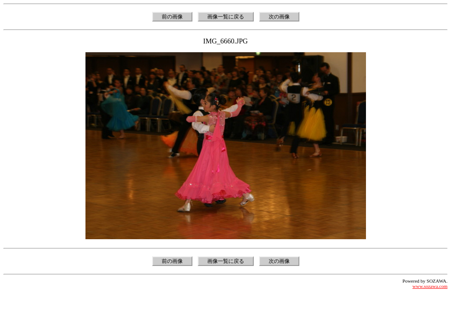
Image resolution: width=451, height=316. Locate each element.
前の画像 (172, 17)
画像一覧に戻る (225, 17)
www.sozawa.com (429, 286)
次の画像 (279, 17)
